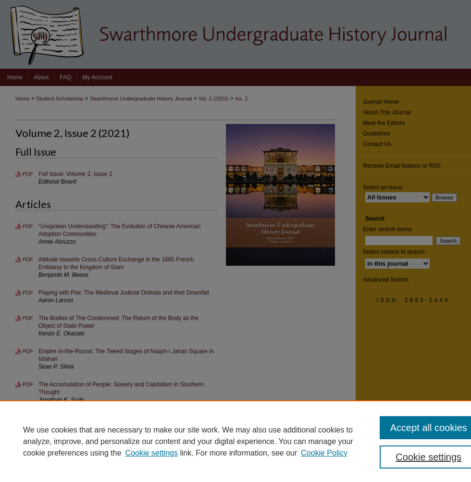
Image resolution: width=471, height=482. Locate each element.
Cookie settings (151, 453)
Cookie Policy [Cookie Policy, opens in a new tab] (324, 453)
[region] (235, 441)
